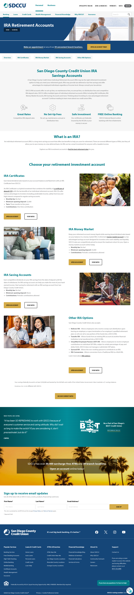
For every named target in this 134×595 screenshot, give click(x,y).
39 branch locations (94, 463)
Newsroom (93, 566)
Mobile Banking (9, 566)
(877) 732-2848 (116, 569)
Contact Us (115, 552)
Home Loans (29, 552)
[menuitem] (7, 58)
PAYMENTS (113, 6)
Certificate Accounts (10, 569)
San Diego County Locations (56, 559)
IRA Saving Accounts (63, 58)
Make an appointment (33, 47)
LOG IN (128, 6)
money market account (115, 237)
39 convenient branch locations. (69, 47)
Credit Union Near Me (54, 555)
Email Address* (73, 501)
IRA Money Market (42, 58)
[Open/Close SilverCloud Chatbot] (129, 590)
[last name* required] (51, 507)
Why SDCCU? (94, 555)
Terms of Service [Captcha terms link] (48, 511)
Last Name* (40, 501)
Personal (39, 5)
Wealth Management (10, 572)
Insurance (7, 576)
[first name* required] (19, 507)
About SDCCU (94, 552)
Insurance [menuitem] (91, 14)
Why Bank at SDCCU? (113, 430)
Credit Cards (29, 562)
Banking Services (9, 552)
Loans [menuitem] (15, 14)
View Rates (31, 216)
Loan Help (28, 566)
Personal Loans (30, 559)
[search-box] (121, 14)
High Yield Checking (10, 559)
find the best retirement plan (78, 149)
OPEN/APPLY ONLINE (86, 6)
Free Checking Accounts (11, 555)
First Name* (8, 501)
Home (8, 30)
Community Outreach (97, 559)
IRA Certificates (23, 58)
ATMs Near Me (51, 552)
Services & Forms (74, 562)
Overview (7, 58)
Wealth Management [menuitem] (43, 14)
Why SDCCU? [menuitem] (79, 14)
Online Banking (9, 562)
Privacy (38, 593)
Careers (92, 562)
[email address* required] (88, 507)
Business (51, 5)
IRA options (86, 356)
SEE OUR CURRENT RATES (65, 396)
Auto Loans (29, 555)
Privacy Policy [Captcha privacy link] (37, 511)
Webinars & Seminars (75, 555)
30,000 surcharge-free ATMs (62, 463)
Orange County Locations (55, 566)
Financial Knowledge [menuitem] (62, 14)
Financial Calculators (75, 559)
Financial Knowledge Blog (77, 552)
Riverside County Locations (56, 562)
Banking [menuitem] (6, 14)
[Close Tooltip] (128, 581)
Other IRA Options (84, 58)
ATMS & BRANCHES (101, 6)
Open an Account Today (99, 47)
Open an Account (12, 216)
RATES (121, 6)
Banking (15, 30)
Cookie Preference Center (50, 593)
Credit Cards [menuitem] (26, 14)
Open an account (59, 468)
